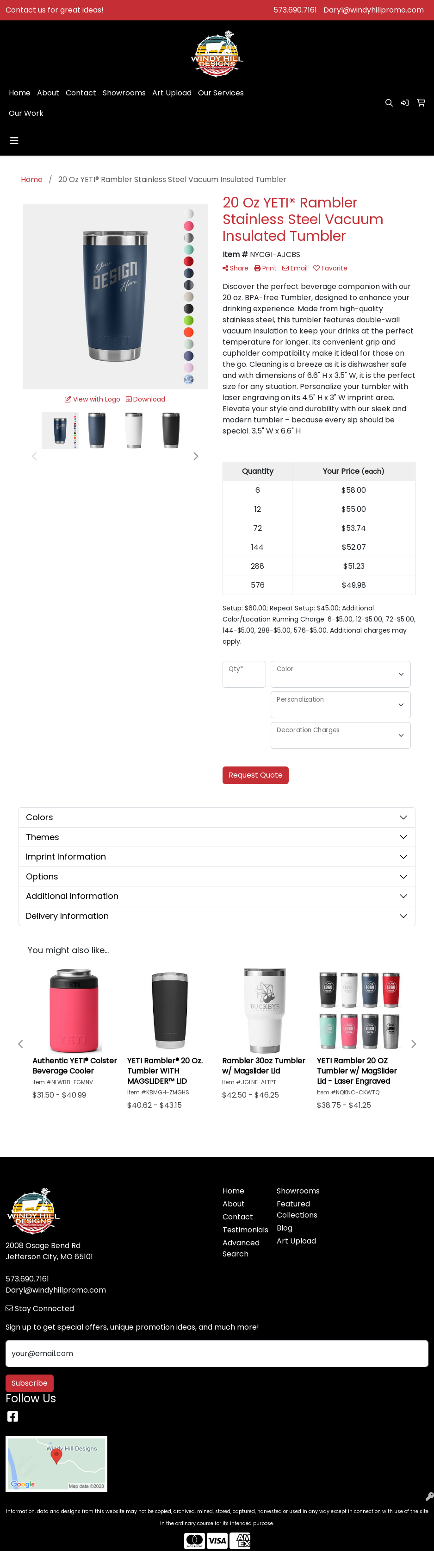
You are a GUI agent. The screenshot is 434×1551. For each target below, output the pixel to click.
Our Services (221, 93)
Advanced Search (241, 1248)
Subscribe (30, 1383)
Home (20, 93)
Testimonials (244, 1229)
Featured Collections (297, 1209)
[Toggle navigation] (14, 140)
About (48, 93)
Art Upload (172, 93)
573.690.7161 (295, 10)
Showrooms (124, 93)
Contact (81, 93)
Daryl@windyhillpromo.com (373, 10)
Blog (284, 1228)
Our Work (26, 113)
